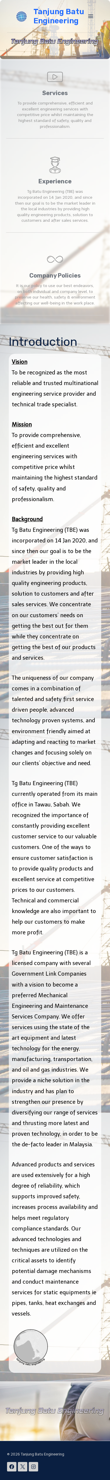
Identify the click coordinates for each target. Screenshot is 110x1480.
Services (55, 93)
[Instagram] (33, 1466)
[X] (22, 1466)
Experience (55, 181)
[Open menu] (90, 16)
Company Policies (55, 275)
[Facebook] (11, 1466)
